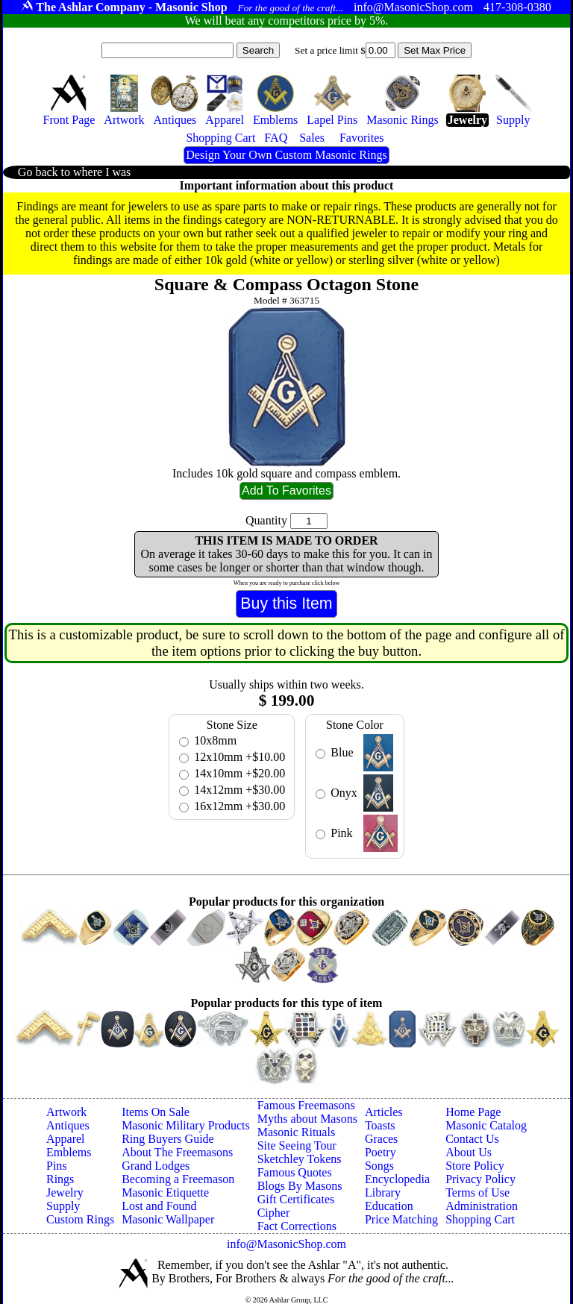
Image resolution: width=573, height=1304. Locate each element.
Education (389, 1206)
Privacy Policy (480, 1179)
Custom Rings (80, 1219)
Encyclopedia (397, 1179)
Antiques (68, 1125)
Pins (56, 1165)
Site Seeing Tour (296, 1145)
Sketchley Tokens (299, 1159)
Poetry (380, 1152)
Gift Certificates (296, 1199)
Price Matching (401, 1219)
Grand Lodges (156, 1165)
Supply (63, 1206)
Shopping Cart (480, 1219)
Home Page (473, 1112)
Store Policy (474, 1165)
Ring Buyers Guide (168, 1138)
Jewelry (65, 1192)
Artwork (66, 1112)
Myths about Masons (307, 1118)
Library (383, 1192)
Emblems (68, 1152)
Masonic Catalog (486, 1125)
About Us (468, 1152)
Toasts (380, 1125)
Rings (60, 1179)
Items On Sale (156, 1112)
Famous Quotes (294, 1172)
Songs (379, 1165)
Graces (381, 1138)
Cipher (273, 1212)
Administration (481, 1206)
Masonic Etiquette (165, 1192)
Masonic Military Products (186, 1125)
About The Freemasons (177, 1152)
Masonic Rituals (296, 1132)
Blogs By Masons (299, 1185)
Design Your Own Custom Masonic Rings (286, 154)
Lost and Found (159, 1206)
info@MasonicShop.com (286, 1244)
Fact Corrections (296, 1226)
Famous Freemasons (306, 1105)
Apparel (65, 1138)
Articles (384, 1112)
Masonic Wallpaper (168, 1219)
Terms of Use (477, 1192)
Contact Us (472, 1138)
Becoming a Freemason (178, 1179)
